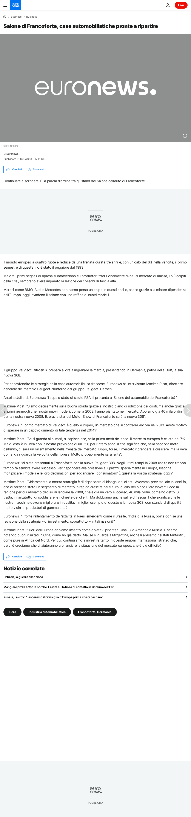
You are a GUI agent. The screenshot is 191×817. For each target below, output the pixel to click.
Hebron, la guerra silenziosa (23, 577)
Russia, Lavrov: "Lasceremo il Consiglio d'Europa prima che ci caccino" (53, 597)
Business (16, 16)
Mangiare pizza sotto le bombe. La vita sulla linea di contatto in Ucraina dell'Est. (58, 587)
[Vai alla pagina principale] (15, 5)
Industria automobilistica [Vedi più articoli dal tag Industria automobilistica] (47, 612)
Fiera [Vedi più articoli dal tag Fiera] (12, 612)
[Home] (4, 16)
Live (181, 5)
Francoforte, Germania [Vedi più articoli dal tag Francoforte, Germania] (94, 612)
